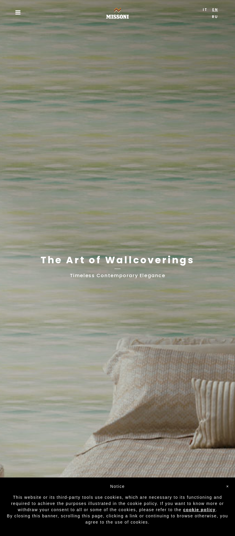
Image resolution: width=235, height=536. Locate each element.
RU (215, 16)
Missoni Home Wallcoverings (117, 11)
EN (215, 9)
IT (205, 9)
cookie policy (199, 509)
